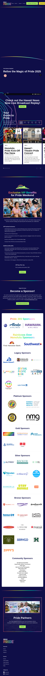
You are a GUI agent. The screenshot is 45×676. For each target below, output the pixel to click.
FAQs (4, 665)
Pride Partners (6, 664)
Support (20, 3)
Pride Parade (5, 660)
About (13, 3)
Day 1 (25, 123)
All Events (22, 272)
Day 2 (28, 123)
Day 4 (36, 123)
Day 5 (39, 123)
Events (16, 3)
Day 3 (32, 123)
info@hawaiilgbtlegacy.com (31, 299)
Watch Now (22, 106)
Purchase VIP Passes (32, 3)
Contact (24, 3)
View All (21, 123)
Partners (22, 626)
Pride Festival (6, 662)
